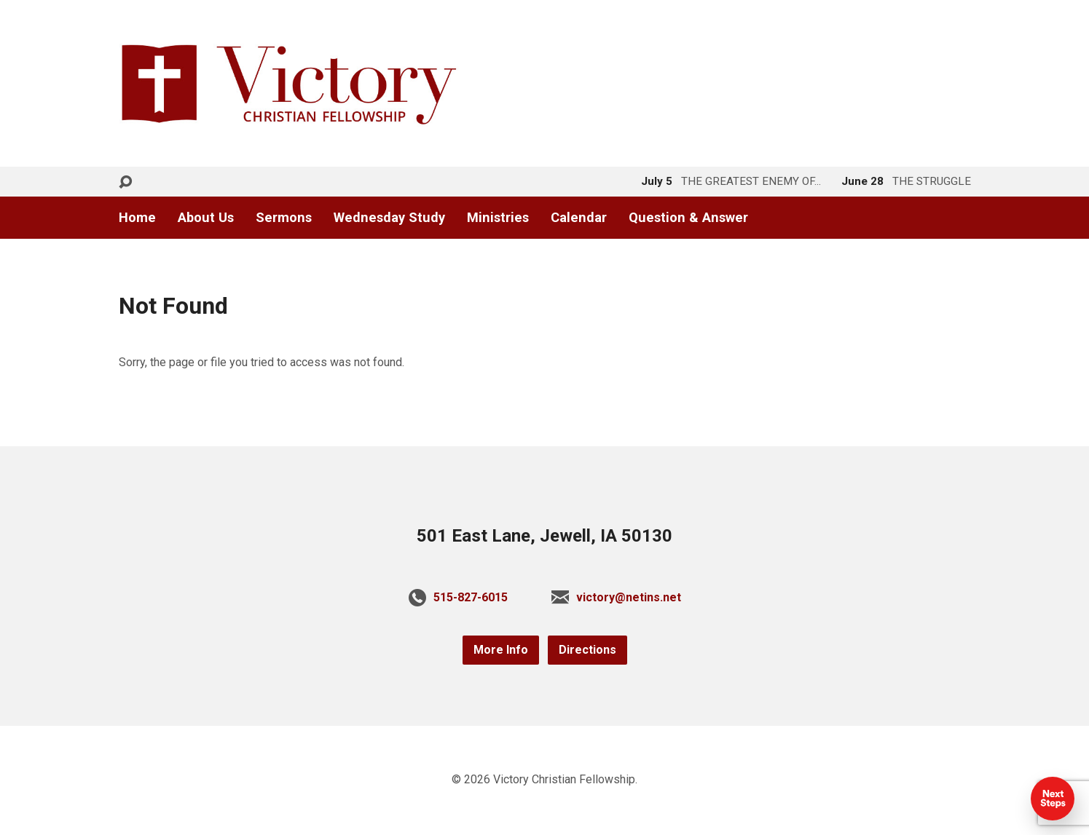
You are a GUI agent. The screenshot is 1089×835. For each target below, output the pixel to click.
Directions (587, 650)
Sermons (284, 217)
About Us (206, 217)
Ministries (498, 217)
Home (137, 217)
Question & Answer (688, 217)
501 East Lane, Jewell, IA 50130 (544, 536)
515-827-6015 (470, 597)
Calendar (579, 217)
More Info (500, 650)
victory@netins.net (628, 597)
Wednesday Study (389, 217)
